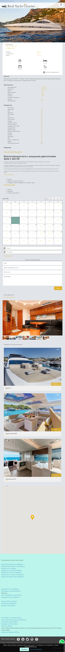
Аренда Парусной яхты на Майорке (13, 566)
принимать (24, 649)
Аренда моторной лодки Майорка (12, 577)
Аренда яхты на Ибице (8, 568)
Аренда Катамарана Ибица (10, 632)
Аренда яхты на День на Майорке (12, 574)
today (46, 199)
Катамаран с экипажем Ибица (11, 618)
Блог (21, 642)
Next (58, 366)
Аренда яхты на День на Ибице (11, 570)
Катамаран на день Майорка (10, 591)
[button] (29, 521)
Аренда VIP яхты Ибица (9, 601)
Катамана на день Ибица (9, 622)
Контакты (28, 642)
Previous (6, 366)
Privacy (3, 642)
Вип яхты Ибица (6, 626)
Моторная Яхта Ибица (8, 603)
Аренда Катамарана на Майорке (12, 564)
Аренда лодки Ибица (8, 605)
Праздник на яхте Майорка (10, 597)
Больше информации (36, 649)
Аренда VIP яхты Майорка (10, 589)
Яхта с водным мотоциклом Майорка (13, 620)
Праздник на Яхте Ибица (9, 624)
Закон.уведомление (13, 642)
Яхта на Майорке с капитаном (11, 595)
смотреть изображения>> (51, 72)
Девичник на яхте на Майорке (11, 572)
